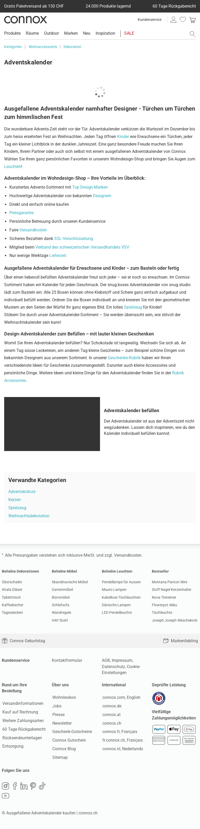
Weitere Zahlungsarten (22, 720)
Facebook (14, 786)
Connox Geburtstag (23, 640)
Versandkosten (33, 229)
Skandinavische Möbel (70, 582)
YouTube (5, 796)
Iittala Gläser (12, 589)
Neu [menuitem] (86, 33)
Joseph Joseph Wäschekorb (174, 620)
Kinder (123, 136)
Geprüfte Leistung (169, 684)
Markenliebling (180, 640)
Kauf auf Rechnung (20, 712)
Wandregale (61, 612)
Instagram (5, 786)
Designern (102, 195)
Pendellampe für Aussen (121, 582)
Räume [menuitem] (32, 33)
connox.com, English (121, 697)
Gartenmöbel (62, 589)
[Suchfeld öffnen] (193, 34)
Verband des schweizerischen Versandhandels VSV (82, 247)
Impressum (122, 660)
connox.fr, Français (119, 731)
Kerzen (14, 499)
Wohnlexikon (64, 697)
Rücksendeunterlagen (21, 737)
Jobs (56, 706)
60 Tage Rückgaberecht (23, 729)
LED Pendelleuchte (117, 612)
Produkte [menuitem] (12, 33)
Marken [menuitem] (71, 33)
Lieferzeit (57, 255)
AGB (106, 660)
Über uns (60, 684)
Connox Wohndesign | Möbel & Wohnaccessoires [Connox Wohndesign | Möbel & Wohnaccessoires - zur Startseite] (25, 19)
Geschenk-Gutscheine (71, 731)
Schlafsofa (60, 605)
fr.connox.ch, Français (122, 740)
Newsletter (61, 723)
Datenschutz (113, 666)
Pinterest (33, 786)
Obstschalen (12, 582)
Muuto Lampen (114, 589)
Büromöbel (61, 597)
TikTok (42, 786)
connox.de (111, 706)
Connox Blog (63, 749)
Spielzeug (133, 307)
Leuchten (12, 166)
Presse (58, 714)
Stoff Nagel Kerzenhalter (171, 589)
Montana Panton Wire (169, 582)
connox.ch (111, 723)
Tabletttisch (11, 597)
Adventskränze (21, 491)
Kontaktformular (67, 660)
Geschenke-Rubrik (124, 357)
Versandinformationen (22, 703)
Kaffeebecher (12, 605)
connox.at (111, 714)
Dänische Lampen (116, 605)
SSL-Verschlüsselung (73, 238)
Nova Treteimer (164, 597)
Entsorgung (12, 746)
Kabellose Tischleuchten (121, 597)
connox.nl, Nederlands (122, 749)
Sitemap (59, 757)
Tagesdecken (12, 612)
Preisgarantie (21, 212)
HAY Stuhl (60, 620)
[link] (192, 19)
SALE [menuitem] (129, 33)
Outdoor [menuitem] (51, 33)
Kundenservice (149, 19)
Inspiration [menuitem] (105, 33)
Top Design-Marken (90, 187)
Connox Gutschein (68, 740)
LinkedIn (24, 786)
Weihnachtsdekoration (28, 515)
